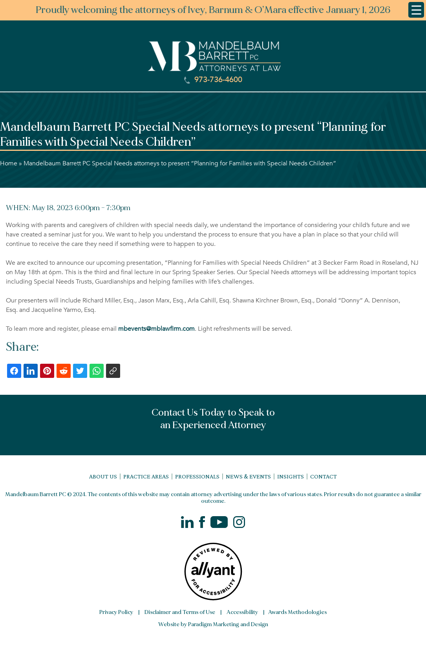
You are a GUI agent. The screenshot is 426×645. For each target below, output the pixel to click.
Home (8, 163)
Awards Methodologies (297, 612)
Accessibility (242, 612)
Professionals (197, 476)
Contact (323, 476)
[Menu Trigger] (416, 10)
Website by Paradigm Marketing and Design (213, 624)
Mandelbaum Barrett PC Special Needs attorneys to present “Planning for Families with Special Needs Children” (180, 163)
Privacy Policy (116, 612)
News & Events (248, 476)
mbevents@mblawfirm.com (156, 328)
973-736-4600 (213, 80)
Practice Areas (146, 476)
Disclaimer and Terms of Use (179, 612)
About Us (103, 476)
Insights (290, 476)
